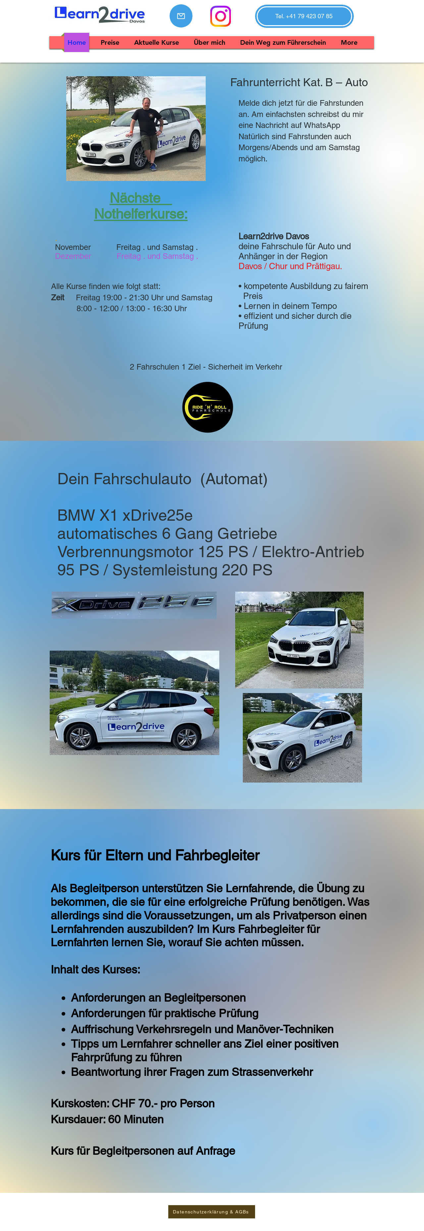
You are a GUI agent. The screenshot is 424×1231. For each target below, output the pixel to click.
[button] (303, 16)
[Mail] (181, 16)
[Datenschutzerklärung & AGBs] (211, 1211)
